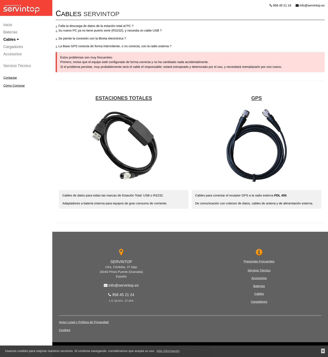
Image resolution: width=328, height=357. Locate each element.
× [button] (323, 351)
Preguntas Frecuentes (259, 261)
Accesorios (12, 54)
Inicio (7, 25)
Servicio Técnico (17, 66)
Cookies (64, 330)
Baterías (10, 32)
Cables (11, 39)
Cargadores (13, 47)
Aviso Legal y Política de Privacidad (84, 322)
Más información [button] (167, 351)
